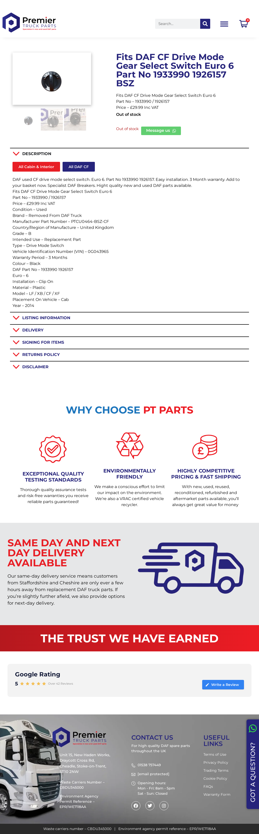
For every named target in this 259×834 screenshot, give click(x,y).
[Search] (205, 24)
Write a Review (222, 684)
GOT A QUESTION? (252, 772)
